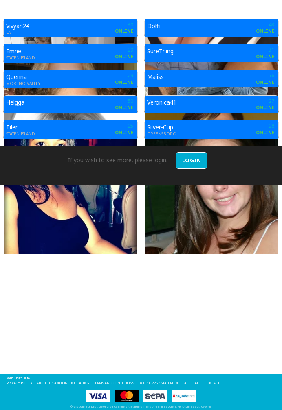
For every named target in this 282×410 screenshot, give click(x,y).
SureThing (160, 51)
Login (191, 160)
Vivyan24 (17, 26)
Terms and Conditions (113, 383)
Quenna (16, 77)
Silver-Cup (160, 127)
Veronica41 (161, 102)
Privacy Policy (20, 383)
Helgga (15, 102)
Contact (212, 383)
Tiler (12, 127)
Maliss (155, 77)
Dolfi (153, 26)
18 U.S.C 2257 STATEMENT (159, 383)
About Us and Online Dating (63, 383)
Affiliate (192, 383)
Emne (13, 51)
